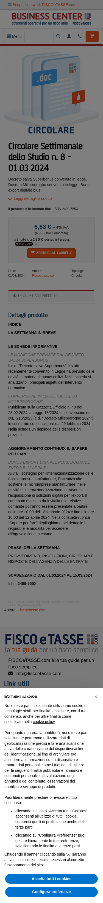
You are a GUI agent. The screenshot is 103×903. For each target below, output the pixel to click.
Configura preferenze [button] (51, 891)
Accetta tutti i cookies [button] (51, 879)
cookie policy (44, 721)
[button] (95, 696)
